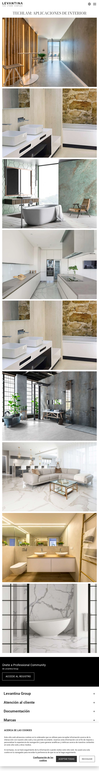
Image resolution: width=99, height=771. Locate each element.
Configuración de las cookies (43, 759)
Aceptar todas (66, 759)
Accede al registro (18, 676)
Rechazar (87, 759)
